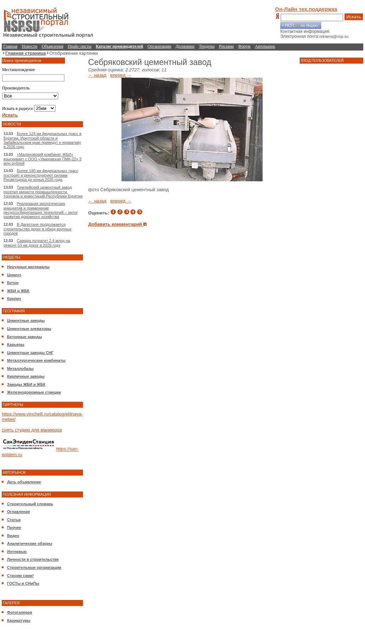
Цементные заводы (26, 320)
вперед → (120, 75)
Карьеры (15, 344)
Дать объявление (24, 482)
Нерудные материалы (28, 267)
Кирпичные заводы (25, 376)
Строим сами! (20, 575)
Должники (185, 46)
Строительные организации (34, 567)
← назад (97, 75)
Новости (29, 46)
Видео (13, 536)
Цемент (14, 275)
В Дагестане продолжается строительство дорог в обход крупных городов (37, 228)
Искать (353, 16)
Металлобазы (20, 368)
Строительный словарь (30, 504)
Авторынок (265, 46)
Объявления (52, 46)
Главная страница (25, 53)
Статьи (13, 520)
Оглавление (18, 512)
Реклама (226, 46)
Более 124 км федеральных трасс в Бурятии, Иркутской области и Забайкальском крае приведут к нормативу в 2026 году (43, 140)
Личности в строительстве (33, 559)
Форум (244, 46)
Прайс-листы (79, 46)
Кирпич (14, 298)
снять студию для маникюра (32, 429)
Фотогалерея (19, 612)
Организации (159, 46)
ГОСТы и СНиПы (23, 583)
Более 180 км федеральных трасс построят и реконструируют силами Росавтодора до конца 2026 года (41, 175)
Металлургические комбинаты (36, 360)
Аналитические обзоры (29, 543)
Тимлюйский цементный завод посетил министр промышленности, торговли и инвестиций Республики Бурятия (43, 191)
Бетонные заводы (24, 337)
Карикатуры (18, 620)
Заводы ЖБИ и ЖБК (26, 384)
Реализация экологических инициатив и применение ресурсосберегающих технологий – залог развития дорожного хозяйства (41, 210)
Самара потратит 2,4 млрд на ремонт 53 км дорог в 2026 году (37, 243)
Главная (10, 46)
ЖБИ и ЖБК (18, 291)
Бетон (12, 283)
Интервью (17, 551)
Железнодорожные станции (34, 392)
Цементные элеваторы (29, 328)
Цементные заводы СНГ (30, 353)
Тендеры (207, 46)
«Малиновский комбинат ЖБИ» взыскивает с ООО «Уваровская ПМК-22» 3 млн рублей (43, 158)
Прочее (14, 527)
